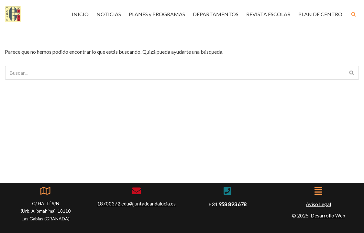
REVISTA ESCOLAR (268, 14)
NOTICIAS (108, 14)
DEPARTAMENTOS (215, 14)
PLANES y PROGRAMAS (157, 14)
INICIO (80, 14)
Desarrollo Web (328, 215)
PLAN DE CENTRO (320, 14)
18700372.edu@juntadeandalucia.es (136, 203)
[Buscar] (353, 14)
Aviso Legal (318, 204)
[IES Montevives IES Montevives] (13, 14)
